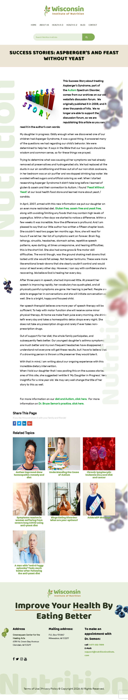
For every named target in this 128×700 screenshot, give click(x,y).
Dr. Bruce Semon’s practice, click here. (61, 403)
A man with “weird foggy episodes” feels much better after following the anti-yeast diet (29, 570)
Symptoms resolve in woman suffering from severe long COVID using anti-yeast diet (29, 522)
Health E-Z (71, 25)
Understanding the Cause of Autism (64, 473)
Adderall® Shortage (98, 518)
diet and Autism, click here (71, 399)
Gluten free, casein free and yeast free (78, 208)
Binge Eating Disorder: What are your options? (64, 519)
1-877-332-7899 (96, 645)
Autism (72, 90)
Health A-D (57, 25)
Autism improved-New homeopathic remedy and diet (29, 475)
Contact (93, 25)
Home (33, 25)
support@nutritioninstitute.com (100, 653)
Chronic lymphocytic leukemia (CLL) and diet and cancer (99, 475)
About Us (44, 25)
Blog (82, 25)
